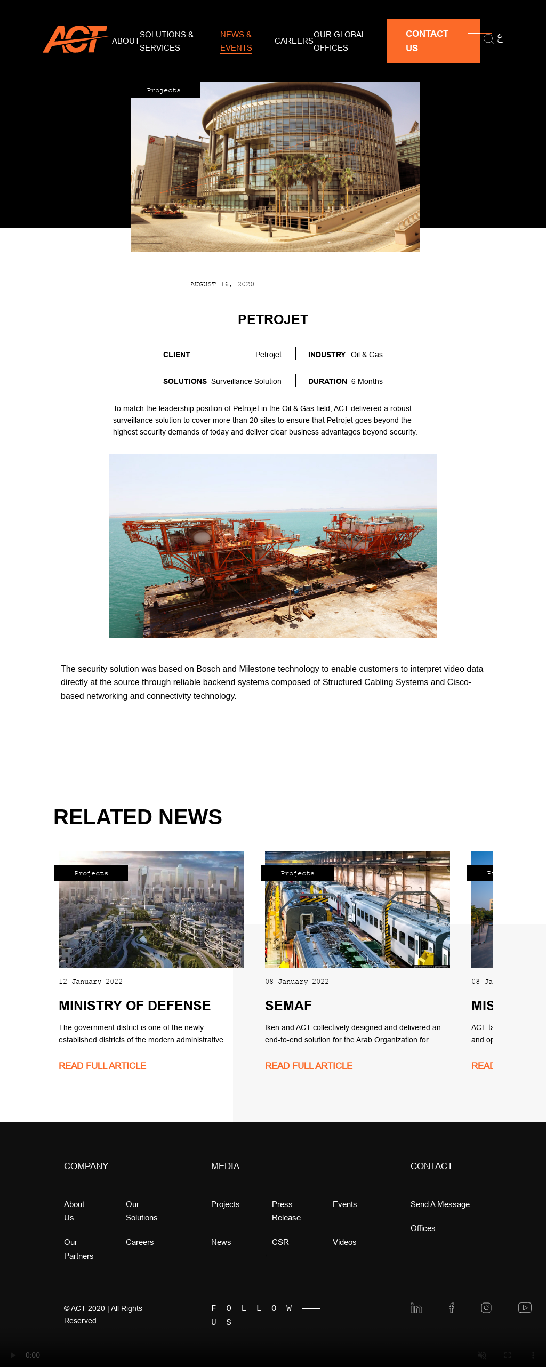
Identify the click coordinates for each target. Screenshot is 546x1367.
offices (423, 1228)
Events (345, 1204)
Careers (294, 40)
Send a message (440, 1204)
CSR (280, 1242)
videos (345, 1242)
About (126, 40)
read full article (102, 1066)
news (221, 1242)
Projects (225, 1204)
